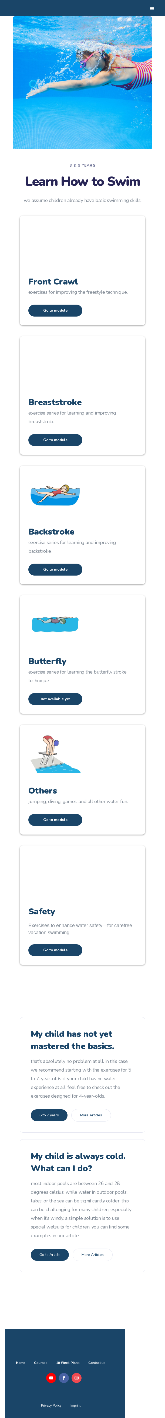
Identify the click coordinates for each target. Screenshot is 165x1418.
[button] (154, 8)
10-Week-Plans (67, 1363)
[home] (33, 8)
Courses (40, 1363)
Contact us (96, 1363)
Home (20, 1363)
